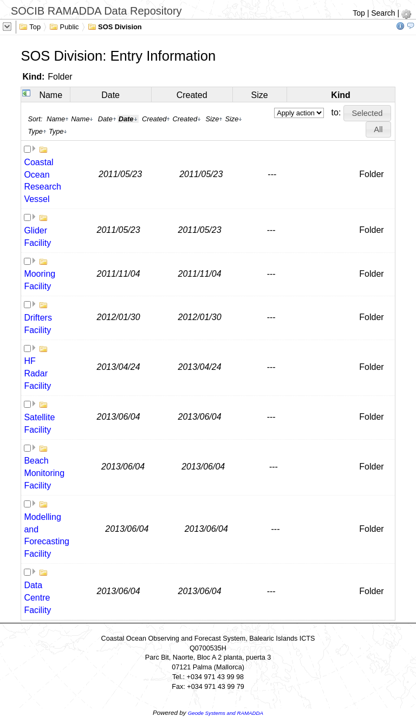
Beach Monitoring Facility (44, 473)
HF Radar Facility (37, 373)
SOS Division (115, 26)
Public (64, 26)
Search (383, 13)
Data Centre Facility (37, 598)
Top (359, 13)
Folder (60, 76)
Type (37, 131)
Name (50, 95)
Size (259, 95)
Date (110, 95)
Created (192, 95)
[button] (367, 113)
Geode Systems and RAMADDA (225, 713)
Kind (340, 95)
